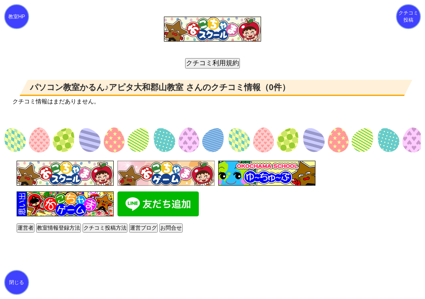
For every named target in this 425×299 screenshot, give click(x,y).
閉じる (16, 282)
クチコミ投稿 (408, 16)
